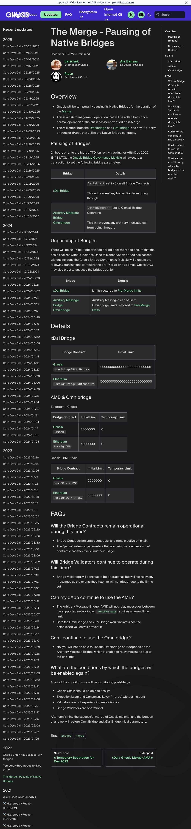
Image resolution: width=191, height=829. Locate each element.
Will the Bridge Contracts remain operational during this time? (176, 91)
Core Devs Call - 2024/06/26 (21, 317)
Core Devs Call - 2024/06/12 (21, 330)
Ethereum (60, 379)
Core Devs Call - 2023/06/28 (21, 595)
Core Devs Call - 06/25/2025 (21, 73)
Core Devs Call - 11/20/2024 (20, 252)
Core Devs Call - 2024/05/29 (21, 337)
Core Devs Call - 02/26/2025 (21, 171)
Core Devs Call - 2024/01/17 (20, 428)
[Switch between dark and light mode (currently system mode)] (149, 15)
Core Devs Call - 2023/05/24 (21, 627)
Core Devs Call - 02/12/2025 (21, 184)
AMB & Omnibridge (175, 69)
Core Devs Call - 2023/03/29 (21, 680)
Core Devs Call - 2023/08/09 (21, 555)
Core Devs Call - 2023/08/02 (21, 562)
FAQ (68, 15)
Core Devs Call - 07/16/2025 (21, 53)
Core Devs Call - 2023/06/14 (21, 608)
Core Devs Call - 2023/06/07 (21, 614)
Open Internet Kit (113, 13)
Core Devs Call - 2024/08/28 (21, 278)
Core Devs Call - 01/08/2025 (21, 216)
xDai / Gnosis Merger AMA (19, 797)
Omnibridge (98, 128)
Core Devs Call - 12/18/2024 (20, 232)
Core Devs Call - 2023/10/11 (20, 510)
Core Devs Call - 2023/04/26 (21, 654)
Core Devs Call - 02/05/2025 (21, 190)
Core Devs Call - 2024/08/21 (21, 285)
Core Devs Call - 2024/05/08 (21, 343)
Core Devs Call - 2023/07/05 (21, 588)
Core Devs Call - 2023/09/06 (21, 536)
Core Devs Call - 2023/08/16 (21, 549)
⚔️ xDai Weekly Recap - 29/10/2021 (17, 817)
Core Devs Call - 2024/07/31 (21, 298)
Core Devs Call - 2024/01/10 (20, 435)
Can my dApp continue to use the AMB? (176, 136)
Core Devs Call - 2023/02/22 (21, 712)
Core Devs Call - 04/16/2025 (21, 125)
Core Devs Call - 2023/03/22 (21, 686)
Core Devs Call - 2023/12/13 (20, 464)
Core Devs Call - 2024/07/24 (21, 304)
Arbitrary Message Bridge (66, 215)
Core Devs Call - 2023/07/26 (21, 569)
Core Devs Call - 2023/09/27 (21, 523)
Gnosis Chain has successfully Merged (22, 757)
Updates (51, 15)
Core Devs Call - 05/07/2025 (21, 105)
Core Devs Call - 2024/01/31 (20, 415)
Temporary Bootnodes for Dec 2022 (22, 768)
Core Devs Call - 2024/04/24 (21, 350)
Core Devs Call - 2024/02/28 (21, 389)
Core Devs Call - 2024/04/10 (21, 363)
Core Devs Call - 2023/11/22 (20, 484)
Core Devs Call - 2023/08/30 (21, 543)
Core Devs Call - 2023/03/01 (21, 706)
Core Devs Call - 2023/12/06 (21, 471)
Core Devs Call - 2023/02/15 (21, 719)
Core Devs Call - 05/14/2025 (21, 99)
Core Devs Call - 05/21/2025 (21, 92)
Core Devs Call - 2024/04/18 (21, 356)
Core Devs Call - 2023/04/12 (21, 667)
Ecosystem (88, 14)
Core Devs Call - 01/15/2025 (20, 210)
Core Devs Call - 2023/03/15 (21, 693)
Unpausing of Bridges (175, 48)
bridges (66, 735)
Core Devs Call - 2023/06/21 (21, 601)
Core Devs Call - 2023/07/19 (21, 575)
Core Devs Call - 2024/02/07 (21, 409)
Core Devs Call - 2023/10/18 (20, 503)
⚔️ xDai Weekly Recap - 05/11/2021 (17, 806)
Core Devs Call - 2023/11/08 (20, 490)
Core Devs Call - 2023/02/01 (21, 732)
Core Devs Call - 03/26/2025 (21, 144)
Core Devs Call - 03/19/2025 (21, 151)
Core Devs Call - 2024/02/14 (21, 402)
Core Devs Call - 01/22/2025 (21, 203)
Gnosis (58, 364)
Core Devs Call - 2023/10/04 (21, 516)
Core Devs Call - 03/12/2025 (21, 157)
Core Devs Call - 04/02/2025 (21, 138)
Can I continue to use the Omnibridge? (176, 149)
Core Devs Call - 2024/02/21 (21, 396)
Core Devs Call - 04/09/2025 (21, 131)
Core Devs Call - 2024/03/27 (21, 370)
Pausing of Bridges (174, 39)
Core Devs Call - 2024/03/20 (21, 376)
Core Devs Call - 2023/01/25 (21, 739)
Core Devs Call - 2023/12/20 (21, 457)
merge (80, 735)
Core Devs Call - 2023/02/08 (21, 726)
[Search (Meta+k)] (169, 14)
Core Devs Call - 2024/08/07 (21, 291)
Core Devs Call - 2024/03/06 (21, 383)
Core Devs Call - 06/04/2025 (21, 79)
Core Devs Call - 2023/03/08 (21, 699)
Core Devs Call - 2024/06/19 (21, 324)
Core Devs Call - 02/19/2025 (21, 177)
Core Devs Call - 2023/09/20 (21, 529)
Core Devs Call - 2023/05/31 (21, 621)
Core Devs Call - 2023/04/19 (21, 660)
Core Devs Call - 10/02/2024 (21, 272)
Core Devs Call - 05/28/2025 (21, 86)
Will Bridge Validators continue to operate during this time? (174, 117)
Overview (170, 31)
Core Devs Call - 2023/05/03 (21, 647)
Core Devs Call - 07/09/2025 (21, 59)
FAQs (168, 76)
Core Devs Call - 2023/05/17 (21, 634)
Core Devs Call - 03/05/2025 (21, 164)
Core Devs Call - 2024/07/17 (20, 311)
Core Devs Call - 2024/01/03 (21, 442)
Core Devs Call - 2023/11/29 (20, 477)
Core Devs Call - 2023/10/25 (21, 497)
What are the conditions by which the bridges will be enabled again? (176, 168)
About (32, 15)
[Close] (186, 2)
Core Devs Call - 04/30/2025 (21, 112)
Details (169, 56)
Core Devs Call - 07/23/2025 (21, 46)
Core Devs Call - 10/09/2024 (21, 265)
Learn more (127, 2)
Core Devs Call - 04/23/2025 (21, 118)
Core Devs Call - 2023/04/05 (21, 673)
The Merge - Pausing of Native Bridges (22, 779)
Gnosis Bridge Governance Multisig (97, 157)
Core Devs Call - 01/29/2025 (21, 197)
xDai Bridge (121, 128)
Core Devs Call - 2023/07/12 (21, 582)
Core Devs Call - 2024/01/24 (21, 422)
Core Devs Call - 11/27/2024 (20, 245)
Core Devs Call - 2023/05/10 (21, 641)
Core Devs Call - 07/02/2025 (21, 66)
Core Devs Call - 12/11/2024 (20, 239)
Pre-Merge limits (129, 290)
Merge (66, 111)
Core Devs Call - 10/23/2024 (21, 258)
